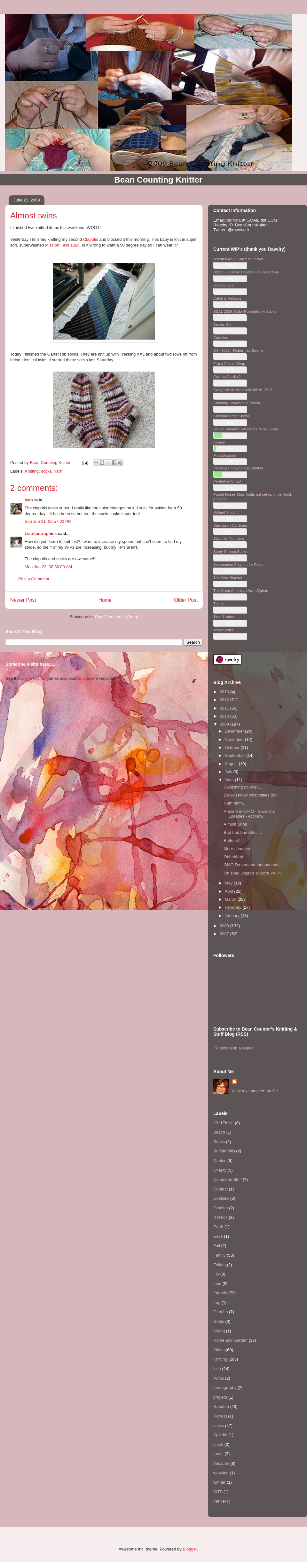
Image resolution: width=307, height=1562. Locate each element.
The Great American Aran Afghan (240, 590)
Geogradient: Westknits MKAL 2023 (242, 390)
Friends (220, 1293)
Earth (218, 1226)
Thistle (218, 603)
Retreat (220, 1416)
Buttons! (231, 840)
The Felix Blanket (227, 578)
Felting (219, 1264)
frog (216, 1302)
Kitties (218, 1349)
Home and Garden (230, 1340)
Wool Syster (223, 630)
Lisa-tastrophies (41, 533)
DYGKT (220, 1217)
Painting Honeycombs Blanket (238, 468)
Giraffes (220, 1311)
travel (218, 1453)
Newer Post (23, 600)
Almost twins (235, 824)
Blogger (190, 1549)
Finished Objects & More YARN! (253, 873)
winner (219, 1482)
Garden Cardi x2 (227, 376)
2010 (225, 716)
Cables (219, 1160)
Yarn (58, 471)
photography (224, 1387)
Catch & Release (227, 298)
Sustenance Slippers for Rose (238, 564)
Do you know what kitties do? (250, 795)
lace (217, 1368)
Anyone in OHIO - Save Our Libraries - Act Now (249, 814)
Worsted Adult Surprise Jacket (238, 259)
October (233, 747)
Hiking (219, 1331)
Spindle (220, 1434)
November (235, 739)
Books (219, 1141)
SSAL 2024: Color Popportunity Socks (244, 311)
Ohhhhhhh (233, 856)
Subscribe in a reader (234, 1048)
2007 (225, 933)
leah (29, 500)
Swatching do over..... (243, 787)
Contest (220, 1189)
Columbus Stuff (227, 1179)
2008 (225, 925)
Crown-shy (222, 324)
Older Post (186, 600)
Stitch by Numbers (228, 538)
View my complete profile (255, 1090)
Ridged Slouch (225, 512)
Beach (219, 1132)
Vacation (221, 1463)
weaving (221, 1473)
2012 (225, 699)
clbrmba (233, 220)
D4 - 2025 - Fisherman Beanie (238, 350)
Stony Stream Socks (230, 551)
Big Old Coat (223, 285)
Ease (218, 1236)
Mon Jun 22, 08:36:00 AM (48, 566)
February (234, 907)
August (232, 763)
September (235, 755)
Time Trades (223, 617)
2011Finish (223, 1122)
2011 (225, 708)
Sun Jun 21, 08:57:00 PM (48, 521)
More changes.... (239, 848)
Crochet (220, 1207)
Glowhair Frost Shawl (231, 416)
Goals (218, 1321)
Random (221, 1406)
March (231, 899)
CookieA (221, 1198)
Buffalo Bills (224, 1151)
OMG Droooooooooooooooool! (252, 864)
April (229, 891)
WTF (217, 1491)
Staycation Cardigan (230, 525)
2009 (225, 724)
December (235, 731)
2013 (225, 691)
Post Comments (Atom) (116, 616)
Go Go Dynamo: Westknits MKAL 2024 (245, 429)
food (217, 1283)
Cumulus (220, 337)
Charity (219, 1170)
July (229, 771)
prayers (220, 1397)
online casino (33, 678)
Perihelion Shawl (227, 481)
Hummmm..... (236, 803)
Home (105, 600)
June (230, 779)
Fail (216, 1245)
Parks (218, 1378)
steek (218, 1444)
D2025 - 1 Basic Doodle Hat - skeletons (246, 272)
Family (219, 1255)
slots (81, 678)
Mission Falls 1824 (62, 245)
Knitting (32, 471)
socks (46, 471)
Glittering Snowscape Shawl (236, 403)
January (233, 915)
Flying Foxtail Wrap (229, 363)
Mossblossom (224, 455)
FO (216, 1274)
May (229, 883)
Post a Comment (33, 579)
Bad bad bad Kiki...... (243, 832)
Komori (219, 442)
